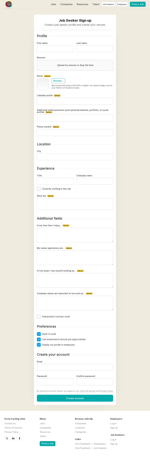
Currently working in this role (56, 188)
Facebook (19, 438)
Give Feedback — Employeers (90, 443)
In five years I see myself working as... (60, 271)
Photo (44, 76)
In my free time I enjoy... (53, 225)
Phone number (48, 127)
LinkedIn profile (48, 95)
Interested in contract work (56, 316)
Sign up (114, 427)
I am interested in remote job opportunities (64, 339)
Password (42, 376)
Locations (80, 427)
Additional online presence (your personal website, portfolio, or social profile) (72, 111)
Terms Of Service (88, 391)
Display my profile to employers (58, 344)
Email (39, 362)
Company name (84, 176)
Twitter (6, 438)
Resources (82, 4)
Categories (80, 432)
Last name (81, 43)
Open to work (49, 334)
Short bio (45, 196)
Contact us (10, 423)
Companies (66, 4)
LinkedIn (13, 438)
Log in (113, 423)
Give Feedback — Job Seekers (91, 448)
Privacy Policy (106, 391)
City (39, 151)
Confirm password (85, 376)
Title (39, 176)
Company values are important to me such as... (65, 293)
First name (42, 43)
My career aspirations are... (54, 248)
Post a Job (138, 4)
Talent (95, 4)
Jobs (53, 4)
